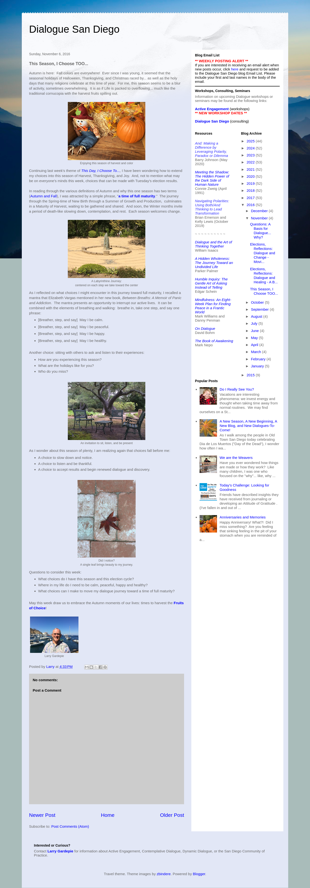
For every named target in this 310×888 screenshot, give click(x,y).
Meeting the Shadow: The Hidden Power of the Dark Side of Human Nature (212, 178)
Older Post (172, 815)
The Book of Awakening (214, 341)
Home (108, 815)
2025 (251, 141)
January (258, 366)
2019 (251, 183)
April (255, 345)
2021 (251, 169)
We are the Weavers (236, 458)
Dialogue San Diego (74, 29)
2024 (251, 148)
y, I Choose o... (107, 171)
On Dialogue (205, 328)
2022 (251, 162)
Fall (54, 196)
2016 (251, 205)
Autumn (36, 196)
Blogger (199, 874)
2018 (251, 190)
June (255, 331)
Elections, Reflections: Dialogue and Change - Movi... (262, 253)
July (254, 323)
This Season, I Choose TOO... (264, 291)
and (47, 196)
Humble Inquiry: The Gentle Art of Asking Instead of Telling (211, 283)
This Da (87, 171)
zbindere (164, 874)
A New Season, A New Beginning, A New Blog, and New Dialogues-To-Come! (248, 425)
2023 (251, 155)
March (256, 352)
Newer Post (42, 815)
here (234, 69)
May (255, 338)
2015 (251, 375)
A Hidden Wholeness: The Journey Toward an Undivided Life (214, 262)
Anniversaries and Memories (243, 517)
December (260, 211)
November (260, 218)
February (258, 359)
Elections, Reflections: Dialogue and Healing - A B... (264, 275)
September (260, 309)
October (258, 302)
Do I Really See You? (237, 389)
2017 (251, 198)
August (257, 316)
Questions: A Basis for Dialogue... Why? (260, 230)
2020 (251, 176)
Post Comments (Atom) (70, 826)
